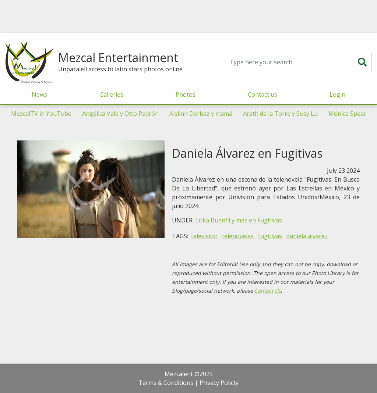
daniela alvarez (307, 236)
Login (337, 94)
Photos (185, 94)
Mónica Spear (347, 114)
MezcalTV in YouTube (41, 114)
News (39, 94)
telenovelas (238, 236)
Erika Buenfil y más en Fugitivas (238, 220)
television (204, 236)
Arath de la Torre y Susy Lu (280, 114)
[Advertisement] (188, 16)
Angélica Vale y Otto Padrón (120, 114)
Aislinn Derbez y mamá (200, 114)
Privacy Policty (219, 383)
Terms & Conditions (165, 383)
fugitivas (270, 236)
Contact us (262, 94)
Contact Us (267, 290)
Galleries (111, 94)
